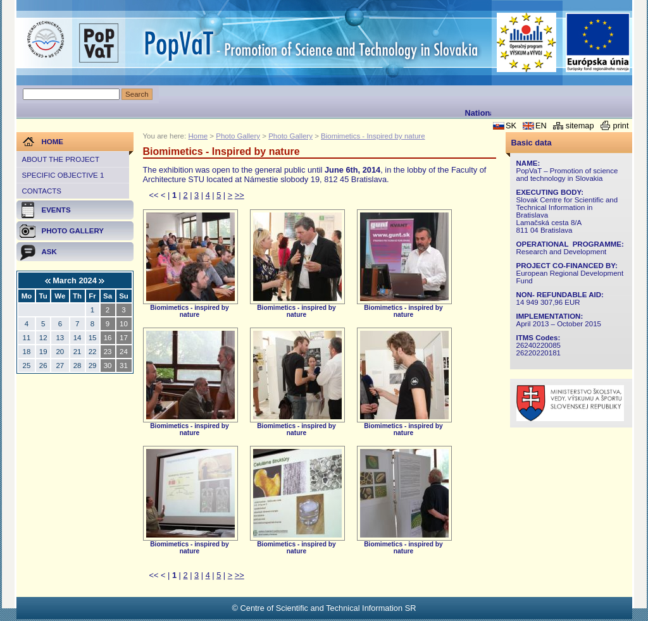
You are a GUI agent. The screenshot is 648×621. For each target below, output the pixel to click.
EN (541, 125)
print (621, 125)
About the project (60, 159)
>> (239, 195)
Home (198, 136)
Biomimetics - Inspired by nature (373, 136)
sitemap (580, 125)
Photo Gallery (238, 136)
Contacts (41, 191)
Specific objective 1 (63, 175)
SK (511, 125)
